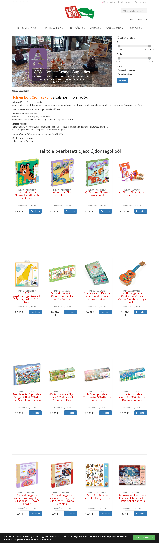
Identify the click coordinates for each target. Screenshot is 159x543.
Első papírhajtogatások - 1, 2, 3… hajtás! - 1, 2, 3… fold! (27, 266)
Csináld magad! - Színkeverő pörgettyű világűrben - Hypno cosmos (62, 405)
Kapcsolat (62, 493)
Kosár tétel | (138, 19)
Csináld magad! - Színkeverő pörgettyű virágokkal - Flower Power (26, 405)
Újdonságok (76, 28)
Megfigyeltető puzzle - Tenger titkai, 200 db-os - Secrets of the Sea (27, 334)
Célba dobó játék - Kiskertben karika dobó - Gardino (62, 264)
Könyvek (136, 28)
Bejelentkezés (124, 2)
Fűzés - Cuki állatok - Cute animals (97, 194)
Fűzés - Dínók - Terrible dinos (62, 194)
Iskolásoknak (115, 28)
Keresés (122, 80)
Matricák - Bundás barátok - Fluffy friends (97, 402)
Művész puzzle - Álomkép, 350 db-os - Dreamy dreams (132, 334)
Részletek (35, 211)
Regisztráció (139, 2)
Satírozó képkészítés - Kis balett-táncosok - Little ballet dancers (132, 403)
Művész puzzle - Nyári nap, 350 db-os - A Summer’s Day (61, 334)
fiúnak (121, 70)
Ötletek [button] (65, 485)
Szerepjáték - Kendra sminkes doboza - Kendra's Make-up (97, 264)
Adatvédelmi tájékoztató (60, 507)
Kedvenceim (108, 2)
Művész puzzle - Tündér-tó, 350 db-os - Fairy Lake (97, 334)
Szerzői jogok (55, 514)
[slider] (119, 46)
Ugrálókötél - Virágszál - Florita (132, 194)
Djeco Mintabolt (29, 28)
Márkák (95, 28)
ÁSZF (51, 493)
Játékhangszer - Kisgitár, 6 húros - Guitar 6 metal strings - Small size (132, 266)
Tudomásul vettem (144, 537)
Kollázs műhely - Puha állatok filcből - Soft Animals (26, 195)
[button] (19, 61)
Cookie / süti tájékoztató (60, 522)
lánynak (130, 70)
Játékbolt (53, 485)
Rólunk (52, 500)
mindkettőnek (124, 74)
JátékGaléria (54, 28)
